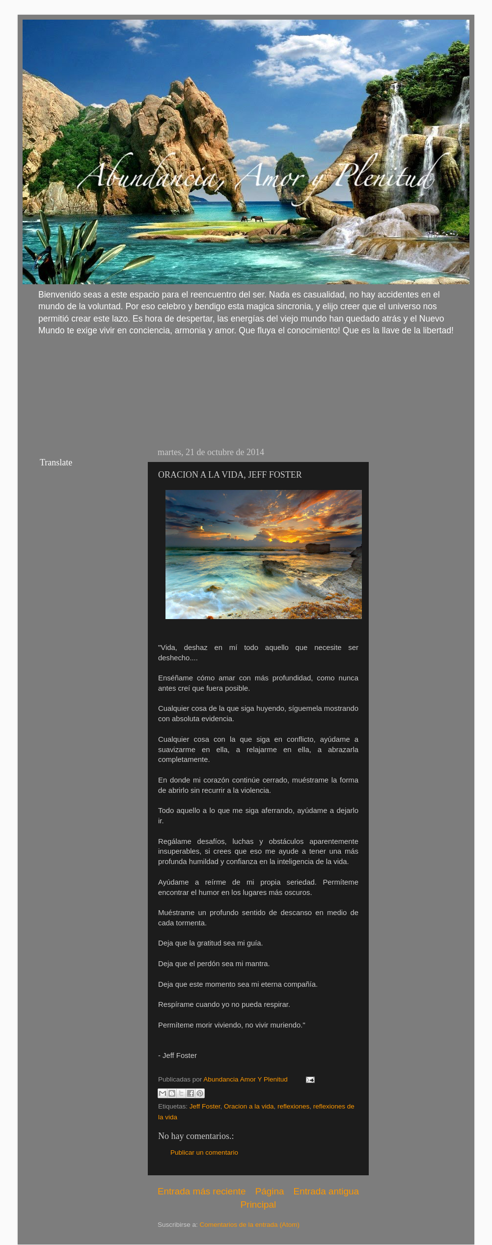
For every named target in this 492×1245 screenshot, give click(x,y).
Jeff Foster (205, 1106)
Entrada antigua (326, 1191)
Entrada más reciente (202, 1191)
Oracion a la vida (248, 1106)
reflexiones (293, 1106)
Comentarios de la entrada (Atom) (250, 1224)
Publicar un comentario (204, 1152)
